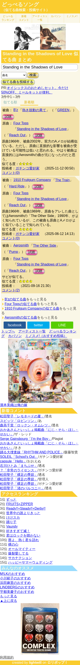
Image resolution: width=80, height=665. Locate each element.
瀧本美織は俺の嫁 (13, 405)
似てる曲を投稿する (18, 82)
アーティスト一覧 (32, 331)
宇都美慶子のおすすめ (17, 592)
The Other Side (44, 245)
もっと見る (8, 596)
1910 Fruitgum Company (32, 180)
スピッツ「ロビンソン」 (19, 421)
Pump (13, 252)
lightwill (35, 662)
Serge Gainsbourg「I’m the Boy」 (26, 439)
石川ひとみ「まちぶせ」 (19, 466)
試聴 (8, 117)
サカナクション (20, 558)
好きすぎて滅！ (18, 531)
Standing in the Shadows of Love (42, 129)
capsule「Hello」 (13, 461)
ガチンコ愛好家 (27, 168)
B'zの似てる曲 (15, 299)
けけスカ (13, 517)
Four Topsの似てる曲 (21, 304)
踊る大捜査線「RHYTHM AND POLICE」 (31, 452)
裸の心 (13, 544)
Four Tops (21, 123)
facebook (15, 325)
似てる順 (10, 102)
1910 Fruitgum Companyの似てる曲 (32, 308)
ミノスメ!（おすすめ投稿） (46, 336)
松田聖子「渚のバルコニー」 (22, 488)
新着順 (29, 102)
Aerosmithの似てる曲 (21, 317)
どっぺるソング (20, 4)
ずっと (11, 499)
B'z (15, 110)
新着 (24, 18)
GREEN (63, 110)
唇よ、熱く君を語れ (23, 540)
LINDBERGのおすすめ (17, 587)
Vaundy (11, 526)
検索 (32, 75)
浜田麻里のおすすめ (15, 583)
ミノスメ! (71, 16)
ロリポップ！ (57, 662)
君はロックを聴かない (23, 535)
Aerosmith (21, 245)
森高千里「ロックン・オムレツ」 (25, 425)
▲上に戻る (8, 601)
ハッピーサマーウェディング (30, 562)
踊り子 (11, 522)
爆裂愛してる (18, 553)
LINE (62, 325)
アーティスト (40, 18)
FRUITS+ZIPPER (19, 504)
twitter (38, 325)
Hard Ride (17, 186)
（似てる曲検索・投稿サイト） (25, 10)
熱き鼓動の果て (34, 110)
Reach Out (17, 135)
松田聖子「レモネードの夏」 (22, 416)
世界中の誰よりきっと (23, 513)
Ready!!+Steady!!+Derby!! (25, 508)
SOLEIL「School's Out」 (19, 457)
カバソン (56, 16)
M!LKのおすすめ (12, 574)
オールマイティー (21, 549)
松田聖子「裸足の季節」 (19, 474)
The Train (62, 180)
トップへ (8, 331)
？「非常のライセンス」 (19, 470)
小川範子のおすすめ (15, 578)
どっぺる (7, 18)
